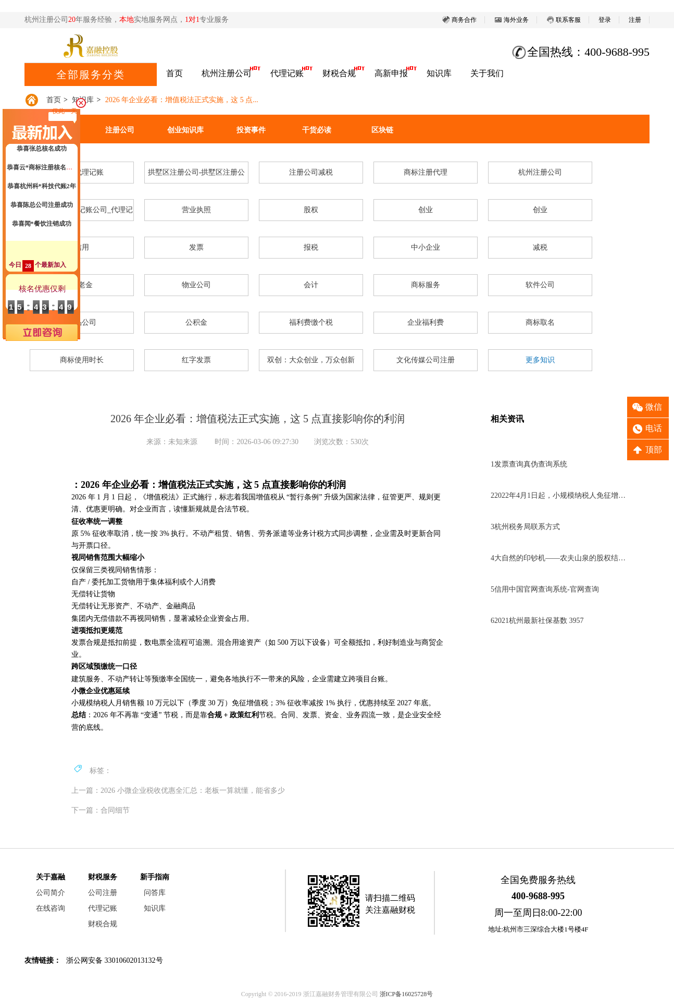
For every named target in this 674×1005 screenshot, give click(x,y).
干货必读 (316, 130)
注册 (635, 19)
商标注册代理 (425, 172)
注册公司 (119, 130)
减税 (540, 247)
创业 (425, 210)
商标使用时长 (82, 360)
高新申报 (391, 73)
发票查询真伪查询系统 (529, 464)
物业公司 (196, 285)
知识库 (439, 73)
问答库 (155, 893)
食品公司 (81, 322)
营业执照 (196, 210)
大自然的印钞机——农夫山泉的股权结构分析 (559, 558)
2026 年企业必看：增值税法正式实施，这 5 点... (181, 100)
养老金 (82, 285)
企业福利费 (425, 322)
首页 (174, 73)
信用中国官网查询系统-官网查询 (545, 589)
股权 (311, 210)
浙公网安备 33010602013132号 (114, 960)
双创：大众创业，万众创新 (311, 360)
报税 (311, 247)
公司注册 (102, 893)
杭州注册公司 (227, 73)
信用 (81, 247)
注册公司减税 (311, 172)
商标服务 (425, 285)
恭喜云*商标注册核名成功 (43, 170)
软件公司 (540, 285)
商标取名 (540, 322)
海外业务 (511, 19)
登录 (604, 19)
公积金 (196, 322)
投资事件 (251, 130)
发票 (196, 247)
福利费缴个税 (311, 322)
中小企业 (425, 247)
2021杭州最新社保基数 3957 (537, 620)
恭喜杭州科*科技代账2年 (41, 189)
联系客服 (563, 19)
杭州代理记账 (82, 172)
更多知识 (540, 360)
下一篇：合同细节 (100, 810)
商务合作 (459, 19)
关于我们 (487, 73)
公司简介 (50, 893)
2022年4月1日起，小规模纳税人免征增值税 (559, 495)
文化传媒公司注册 (425, 360)
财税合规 (339, 73)
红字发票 (196, 360)
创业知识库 (185, 130)
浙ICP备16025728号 (406, 994)
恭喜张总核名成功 (42, 151)
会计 (311, 285)
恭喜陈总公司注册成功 (41, 208)
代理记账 (287, 73)
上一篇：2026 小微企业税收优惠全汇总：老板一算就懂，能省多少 (178, 790)
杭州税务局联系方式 (525, 527)
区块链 (382, 130)
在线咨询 (50, 908)
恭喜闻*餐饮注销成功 (41, 226)
